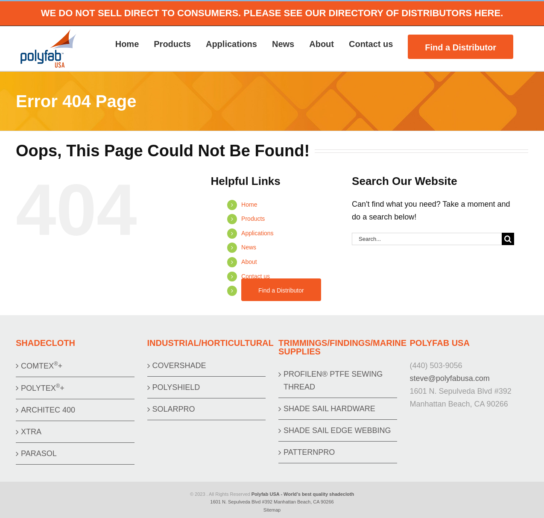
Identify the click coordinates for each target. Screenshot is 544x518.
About (249, 261)
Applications (257, 233)
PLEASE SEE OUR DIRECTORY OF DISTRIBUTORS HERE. (373, 13)
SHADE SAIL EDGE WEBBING (337, 430)
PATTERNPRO (309, 452)
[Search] (508, 239)
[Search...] (427, 239)
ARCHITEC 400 (48, 410)
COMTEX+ (41, 365)
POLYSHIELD (176, 387)
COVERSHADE (179, 365)
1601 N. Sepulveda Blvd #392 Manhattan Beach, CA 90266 (271, 501)
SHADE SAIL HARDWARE (329, 408)
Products (253, 218)
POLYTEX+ (42, 387)
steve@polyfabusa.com (450, 378)
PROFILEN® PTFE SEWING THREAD (333, 380)
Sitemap (272, 509)
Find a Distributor (281, 290)
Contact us (255, 276)
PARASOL (39, 453)
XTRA (31, 431)
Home (249, 204)
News (248, 247)
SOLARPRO (173, 409)
